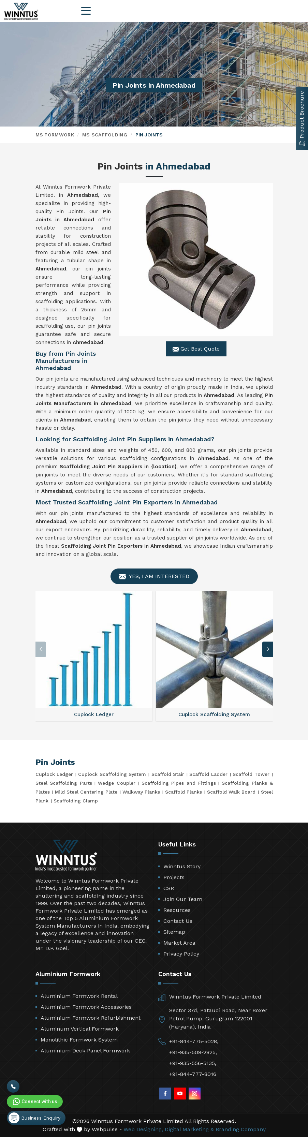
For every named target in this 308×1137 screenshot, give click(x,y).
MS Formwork (54, 134)
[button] (267, 649)
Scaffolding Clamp (76, 800)
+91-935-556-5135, (192, 1063)
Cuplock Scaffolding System (112, 774)
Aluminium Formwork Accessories (86, 1007)
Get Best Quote (196, 348)
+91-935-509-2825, (193, 1052)
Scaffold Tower (251, 774)
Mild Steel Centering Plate (86, 792)
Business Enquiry (34, 1117)
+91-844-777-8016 (192, 1074)
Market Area (179, 943)
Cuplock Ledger (54, 774)
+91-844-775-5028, (193, 1041)
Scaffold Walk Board (231, 792)
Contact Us (177, 921)
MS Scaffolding (104, 134)
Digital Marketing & (189, 1129)
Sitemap (174, 932)
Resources (177, 910)
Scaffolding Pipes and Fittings (179, 783)
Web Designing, (143, 1129)
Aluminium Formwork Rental (79, 996)
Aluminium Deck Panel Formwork (85, 1050)
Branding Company (241, 1129)
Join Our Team (182, 899)
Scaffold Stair (167, 774)
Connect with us (34, 1101)
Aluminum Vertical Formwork (80, 1028)
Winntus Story (182, 866)
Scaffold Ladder (208, 774)
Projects (174, 877)
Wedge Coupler (116, 783)
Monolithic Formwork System (79, 1039)
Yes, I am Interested (154, 576)
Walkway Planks (141, 792)
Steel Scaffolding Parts (63, 783)
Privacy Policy (181, 953)
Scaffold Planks (183, 792)
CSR (168, 888)
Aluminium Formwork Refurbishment (91, 1018)
